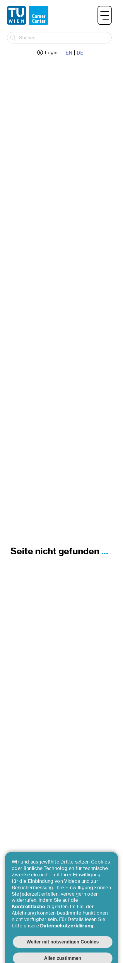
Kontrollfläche (29, 925)
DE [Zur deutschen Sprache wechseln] (80, 53)
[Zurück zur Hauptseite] (28, 15)
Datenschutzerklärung (66, 944)
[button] (105, 15)
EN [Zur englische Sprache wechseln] (69, 53)
